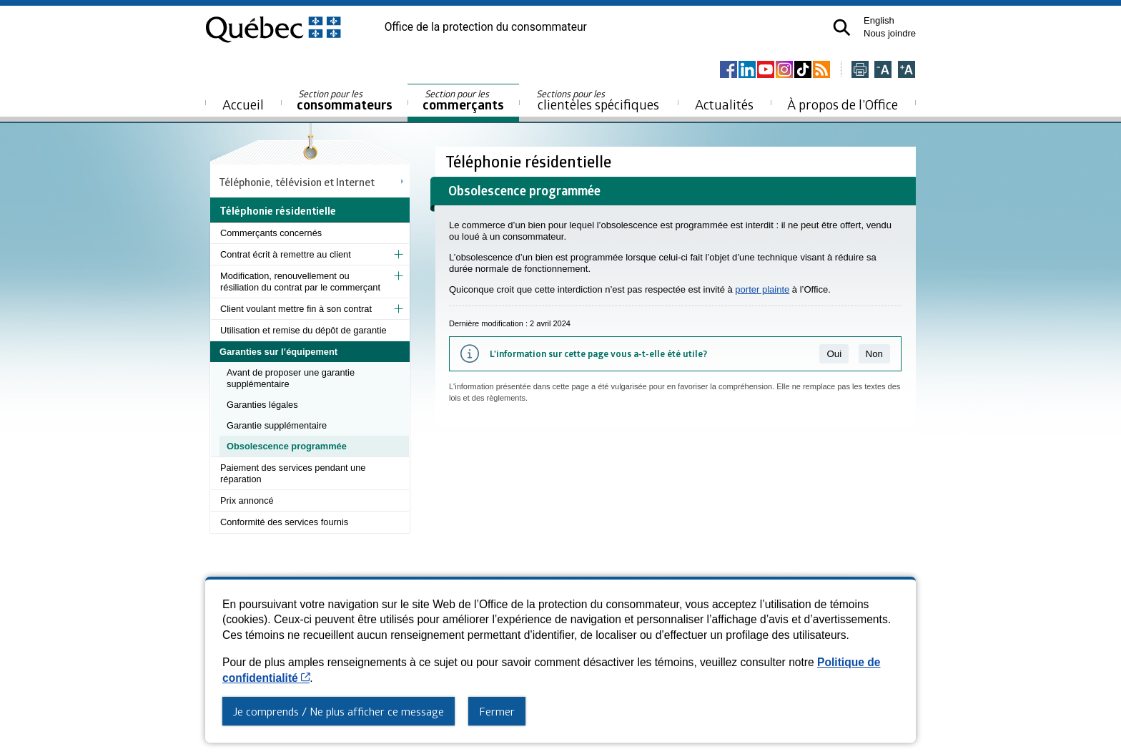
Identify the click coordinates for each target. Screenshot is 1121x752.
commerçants (463, 100)
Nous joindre (890, 33)
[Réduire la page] (883, 70)
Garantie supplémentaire (277, 425)
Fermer (497, 711)
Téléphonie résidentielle (530, 161)
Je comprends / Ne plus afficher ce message (338, 711)
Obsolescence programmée (287, 446)
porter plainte (762, 289)
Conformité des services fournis (284, 522)
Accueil (243, 104)
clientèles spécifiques (597, 100)
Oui (833, 353)
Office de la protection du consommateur (486, 27)
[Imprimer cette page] (860, 70)
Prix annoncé (247, 500)
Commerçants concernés (271, 233)
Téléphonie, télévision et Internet (297, 182)
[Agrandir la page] (906, 70)
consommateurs (344, 100)
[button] (841, 27)
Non (874, 353)
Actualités (724, 104)
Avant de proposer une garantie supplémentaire (291, 378)
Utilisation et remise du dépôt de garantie (303, 330)
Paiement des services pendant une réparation (292, 473)
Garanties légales (262, 404)
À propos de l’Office (842, 104)
